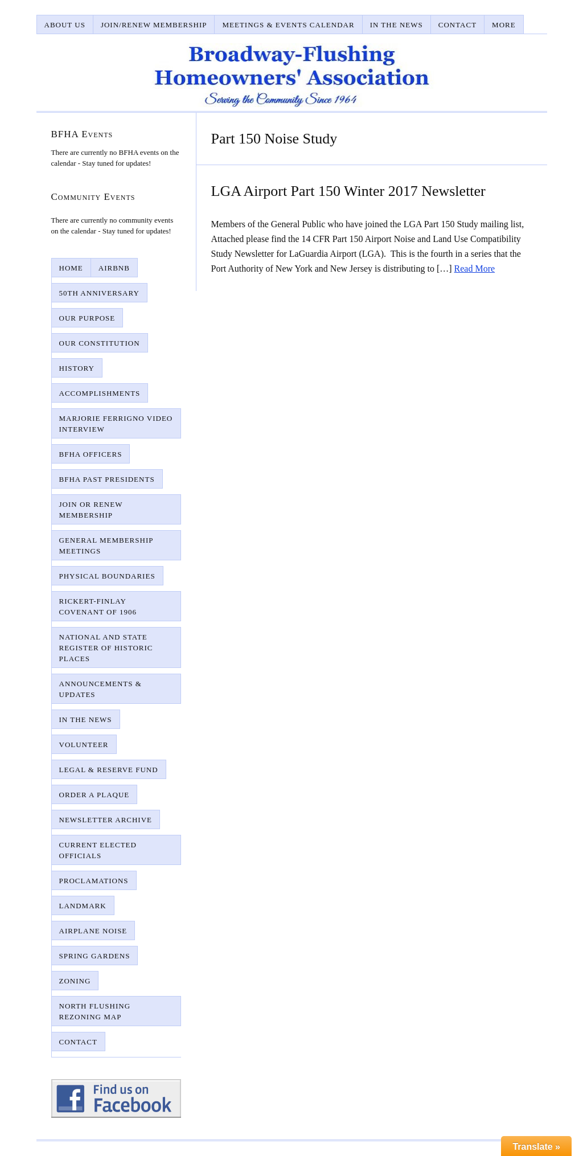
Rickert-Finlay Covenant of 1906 (98, 606)
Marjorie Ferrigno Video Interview (116, 423)
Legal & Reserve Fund (108, 769)
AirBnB (114, 268)
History (77, 368)
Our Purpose (87, 318)
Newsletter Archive (106, 819)
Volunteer (84, 744)
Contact (457, 25)
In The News (396, 25)
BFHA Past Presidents (107, 479)
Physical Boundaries (107, 576)
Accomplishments (100, 393)
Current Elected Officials (98, 850)
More (504, 25)
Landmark (82, 905)
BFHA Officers (90, 454)
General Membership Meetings (106, 545)
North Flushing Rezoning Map (95, 1011)
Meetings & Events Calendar (288, 25)
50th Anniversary (99, 293)
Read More (474, 268)
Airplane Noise (93, 931)
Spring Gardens (94, 956)
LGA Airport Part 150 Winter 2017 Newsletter (348, 191)
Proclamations (94, 880)
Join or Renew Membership (91, 509)
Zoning (75, 981)
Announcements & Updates (100, 689)
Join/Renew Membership (154, 25)
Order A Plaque (94, 794)
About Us (64, 25)
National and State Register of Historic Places (106, 648)
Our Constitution (99, 343)
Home (71, 268)
